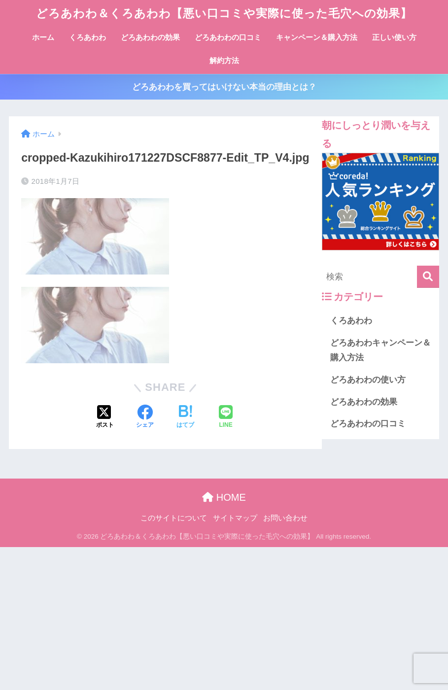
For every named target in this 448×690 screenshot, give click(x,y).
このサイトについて (173, 518)
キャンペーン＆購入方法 (316, 37)
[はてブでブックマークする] (185, 417)
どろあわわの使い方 (368, 379)
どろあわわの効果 (150, 37)
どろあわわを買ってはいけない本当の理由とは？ (224, 87)
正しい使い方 (394, 37)
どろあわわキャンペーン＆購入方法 (380, 350)
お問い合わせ (285, 518)
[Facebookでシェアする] (145, 417)
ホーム (43, 37)
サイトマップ (235, 518)
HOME (224, 497)
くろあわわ (87, 37)
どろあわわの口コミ (228, 37)
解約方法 (224, 60)
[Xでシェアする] (105, 417)
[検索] (428, 277)
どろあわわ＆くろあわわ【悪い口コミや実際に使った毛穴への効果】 (224, 13)
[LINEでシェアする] (226, 417)
